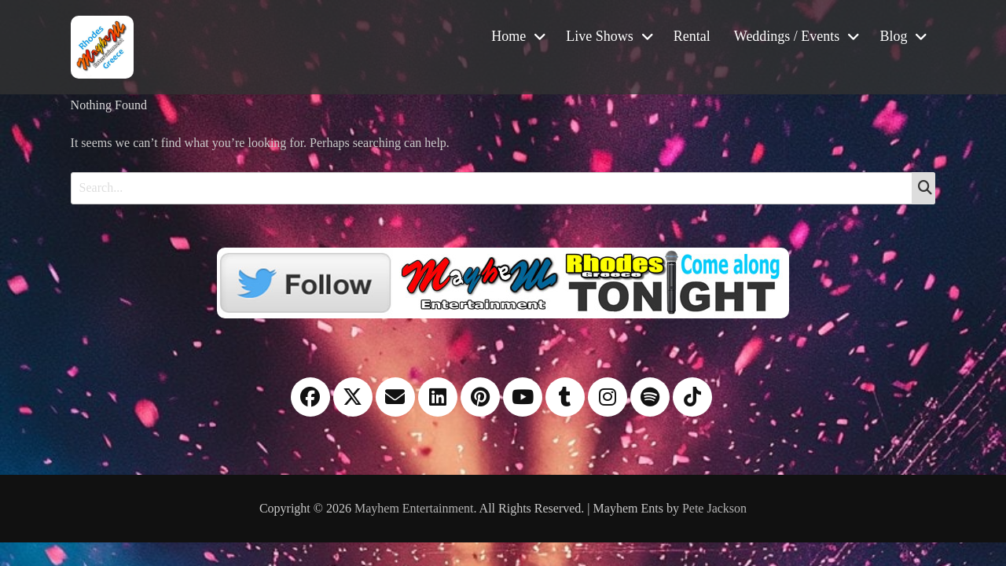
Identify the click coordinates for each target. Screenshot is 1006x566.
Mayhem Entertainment (414, 508)
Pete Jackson (714, 508)
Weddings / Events (787, 36)
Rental (692, 36)
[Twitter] (503, 281)
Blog (893, 36)
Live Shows (599, 36)
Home (508, 36)
